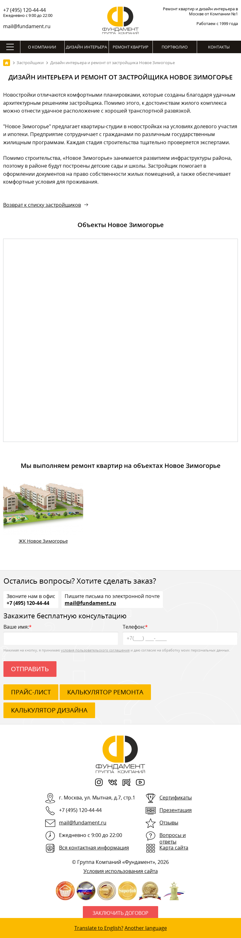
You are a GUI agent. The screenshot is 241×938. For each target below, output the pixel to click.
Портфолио (175, 47)
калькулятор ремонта (105, 692)
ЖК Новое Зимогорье (43, 541)
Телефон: (180, 634)
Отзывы (168, 822)
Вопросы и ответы (172, 838)
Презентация (175, 810)
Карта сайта (173, 847)
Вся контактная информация (94, 847)
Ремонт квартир (130, 47)
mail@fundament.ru (27, 26)
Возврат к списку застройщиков (42, 204)
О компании (42, 47)
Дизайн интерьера (86, 47)
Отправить (30, 669)
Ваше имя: (60, 634)
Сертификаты (175, 797)
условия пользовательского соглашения (95, 650)
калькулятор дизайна (49, 710)
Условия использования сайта (120, 871)
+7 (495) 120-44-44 (24, 10)
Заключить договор (120, 913)
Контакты (219, 47)
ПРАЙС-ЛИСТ (31, 692)
